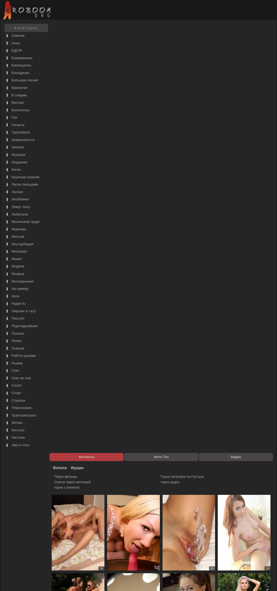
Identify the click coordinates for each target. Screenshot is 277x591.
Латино (14, 192)
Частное (15, 437)
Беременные (18, 58)
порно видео (171, 53)
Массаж (14, 236)
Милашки (16, 251)
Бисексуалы (18, 65)
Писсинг (15, 318)
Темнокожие (18, 408)
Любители (16, 214)
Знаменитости (20, 140)
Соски (13, 385)
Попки (13, 341)
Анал (12, 43)
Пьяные (14, 348)
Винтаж (14, 102)
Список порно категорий (75, 53)
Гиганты (14, 125)
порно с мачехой (69, 58)
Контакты (95, 580)
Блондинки (17, 73)
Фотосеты (61, 38)
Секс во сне (18, 378)
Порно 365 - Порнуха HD (180, 557)
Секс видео (65, 557)
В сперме (16, 95)
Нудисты (15, 303)
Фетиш (13, 423)
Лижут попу (17, 207)
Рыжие (14, 363)
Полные (14, 333)
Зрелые (14, 147)
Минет (13, 259)
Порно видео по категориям (78, 551)
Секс (12, 370)
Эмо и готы (17, 445)
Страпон (15, 400)
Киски (13, 169)
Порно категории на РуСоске (184, 47)
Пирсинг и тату (20, 311)
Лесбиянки (17, 199)
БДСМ (13, 50)
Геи (11, 117)
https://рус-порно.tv (176, 551)
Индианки (16, 162)
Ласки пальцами (21, 184)
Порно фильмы (68, 47)
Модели (14, 266)
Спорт (13, 393)
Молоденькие (19, 281)
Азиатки (14, 35)
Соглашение (77, 580)
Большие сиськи (21, 80)
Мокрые (14, 274)
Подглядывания (21, 326)
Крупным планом (22, 177)
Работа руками (20, 356)
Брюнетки (16, 88)
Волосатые (17, 110)
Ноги (12, 296)
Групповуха (17, 132)
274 (232, 541)
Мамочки (15, 229)
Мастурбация (19, 244)
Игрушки (15, 155)
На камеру (17, 289)
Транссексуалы (21, 415)
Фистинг (15, 430)
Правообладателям (51, 580)
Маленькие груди (22, 222)
